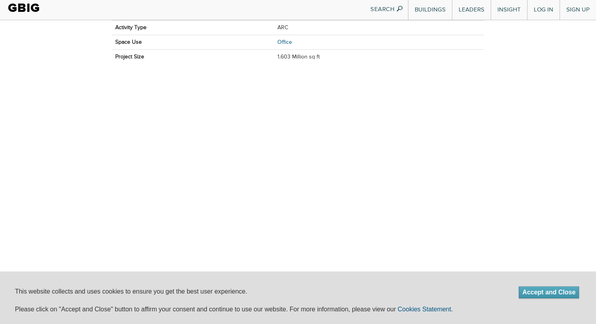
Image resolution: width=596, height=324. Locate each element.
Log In (543, 10)
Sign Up (578, 10)
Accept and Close (548, 292)
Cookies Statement (424, 309)
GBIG (24, 8)
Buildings (430, 10)
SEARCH (386, 9)
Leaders (471, 10)
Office (284, 42)
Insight (509, 10)
